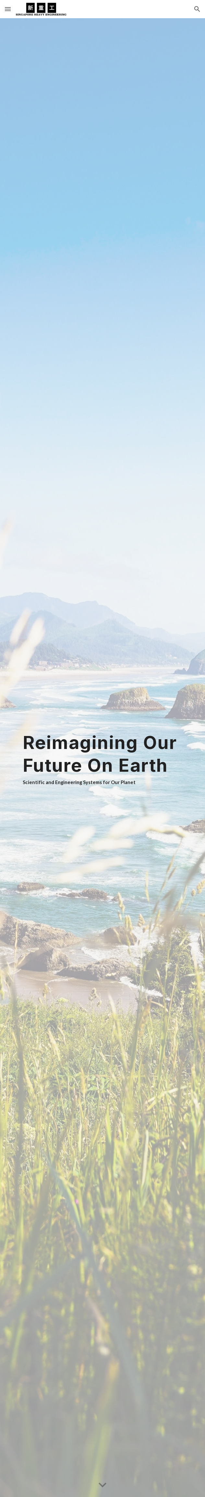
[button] (8, 9)
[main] (102, 757)
